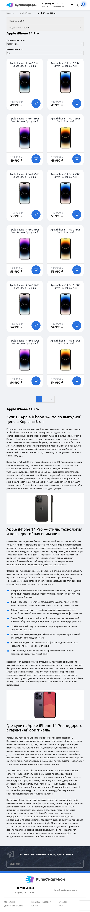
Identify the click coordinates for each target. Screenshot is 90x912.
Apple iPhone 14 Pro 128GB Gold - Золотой (65, 120)
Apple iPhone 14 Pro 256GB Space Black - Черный (24, 175)
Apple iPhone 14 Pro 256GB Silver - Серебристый (65, 175)
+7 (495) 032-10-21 (24, 892)
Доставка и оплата (13, 905)
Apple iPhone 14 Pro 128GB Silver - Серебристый (65, 64)
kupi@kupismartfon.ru (65, 890)
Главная (10, 13)
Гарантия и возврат (41, 902)
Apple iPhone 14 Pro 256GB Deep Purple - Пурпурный (24, 231)
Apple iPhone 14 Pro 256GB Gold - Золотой (65, 231)
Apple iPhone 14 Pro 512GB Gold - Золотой (65, 342)
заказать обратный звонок (53, 7)
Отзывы (63, 902)
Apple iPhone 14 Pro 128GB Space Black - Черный (24, 64)
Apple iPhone (25, 13)
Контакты (36, 905)
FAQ (61, 905)
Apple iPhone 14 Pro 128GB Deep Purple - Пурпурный (24, 120)
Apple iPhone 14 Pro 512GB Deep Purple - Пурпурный (24, 342)
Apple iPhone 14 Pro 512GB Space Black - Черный (24, 286)
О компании (10, 902)
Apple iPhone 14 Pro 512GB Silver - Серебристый (65, 286)
